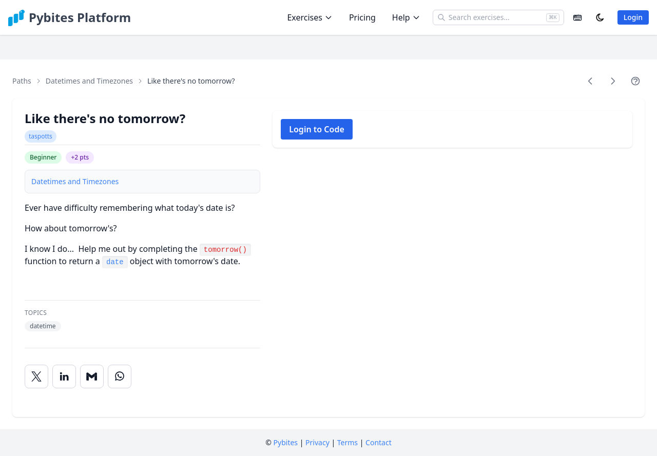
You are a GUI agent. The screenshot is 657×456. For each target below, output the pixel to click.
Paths (21, 81)
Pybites (286, 442)
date (115, 262)
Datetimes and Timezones (89, 81)
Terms (347, 442)
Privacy (317, 442)
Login (633, 17)
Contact (378, 442)
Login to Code (316, 129)
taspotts (40, 136)
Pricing (362, 17)
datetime (43, 326)
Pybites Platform (80, 17)
